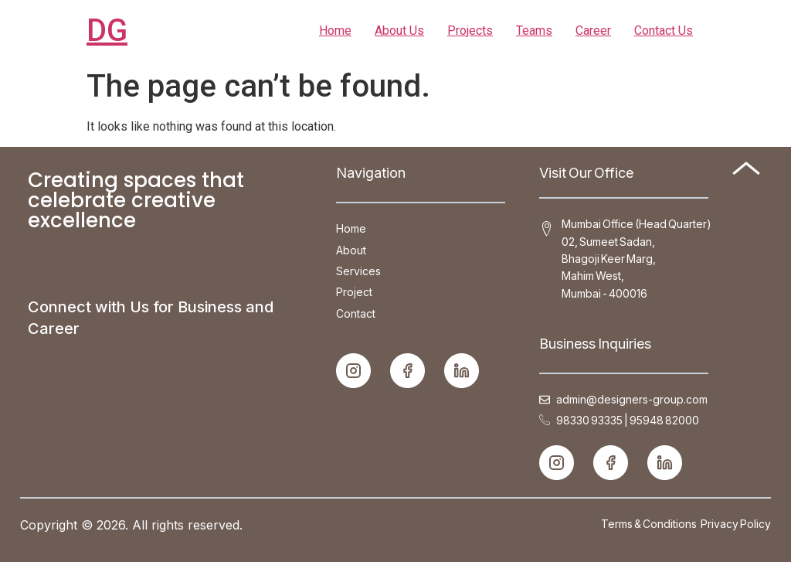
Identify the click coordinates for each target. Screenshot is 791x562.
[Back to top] (746, 170)
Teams (534, 30)
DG (107, 30)
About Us (399, 30)
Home (335, 30)
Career (593, 30)
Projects (470, 30)
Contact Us (663, 30)
